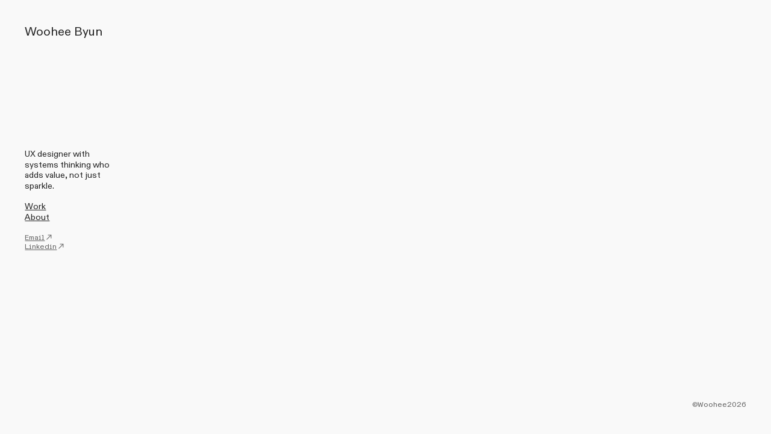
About (37, 217)
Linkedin (45, 246)
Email (39, 237)
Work (35, 206)
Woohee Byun (63, 32)
